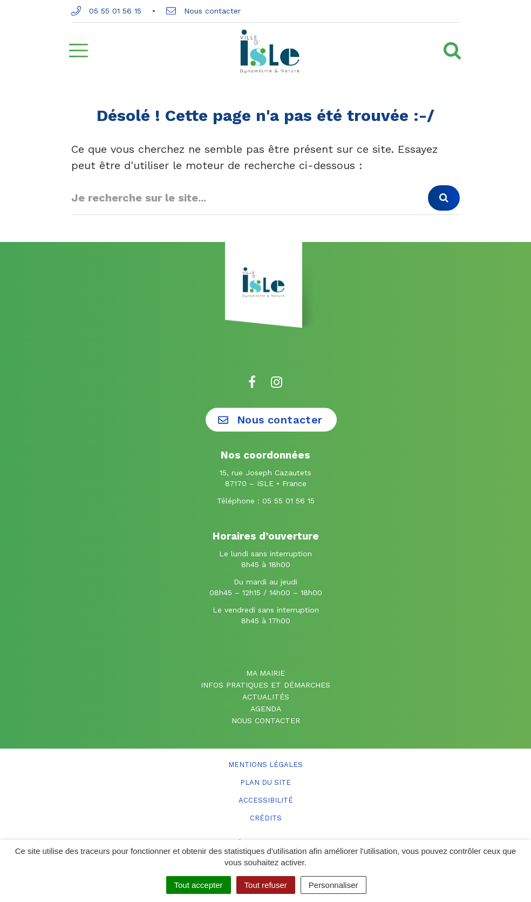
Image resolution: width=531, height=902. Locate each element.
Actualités (265, 696)
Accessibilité (266, 800)
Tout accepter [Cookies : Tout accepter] (198, 885)
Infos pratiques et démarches (265, 685)
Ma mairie (265, 673)
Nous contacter (203, 10)
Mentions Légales (265, 764)
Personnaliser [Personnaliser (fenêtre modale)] (333, 885)
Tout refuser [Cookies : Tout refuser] (265, 885)
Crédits (266, 818)
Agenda (265, 708)
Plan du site (265, 782)
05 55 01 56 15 (106, 10)
